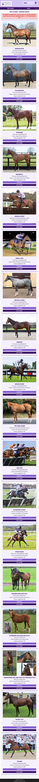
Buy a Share (11, 8)
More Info (19, 56)
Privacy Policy (19, 779)
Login (28, 8)
